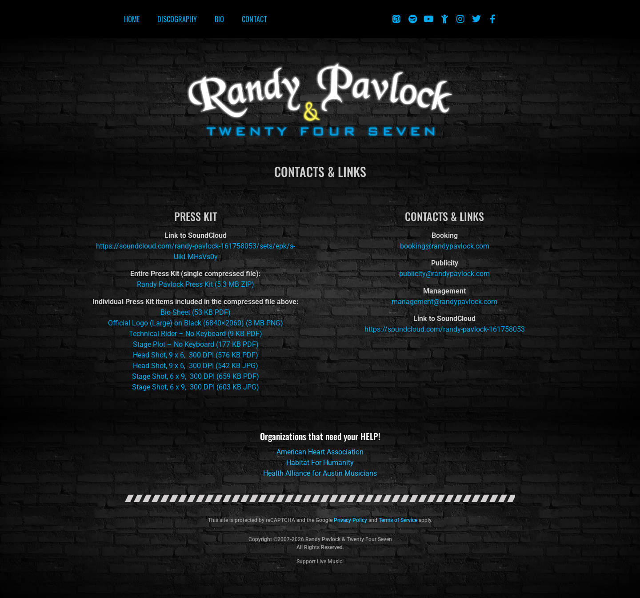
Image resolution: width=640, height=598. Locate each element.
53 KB (203, 312)
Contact (254, 19)
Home (132, 19)
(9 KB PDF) (244, 333)
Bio (219, 19)
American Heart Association (320, 452)
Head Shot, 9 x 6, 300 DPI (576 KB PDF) (195, 355)
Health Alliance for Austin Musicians (320, 473)
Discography (177, 19)
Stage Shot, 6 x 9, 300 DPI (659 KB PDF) (195, 376)
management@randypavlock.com (444, 301)
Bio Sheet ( (177, 312)
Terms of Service (398, 520)
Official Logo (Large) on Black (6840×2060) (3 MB (186, 323)
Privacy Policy (350, 520)
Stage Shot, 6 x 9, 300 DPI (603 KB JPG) (195, 387)
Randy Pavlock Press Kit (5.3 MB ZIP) (195, 284)
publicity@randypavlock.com (444, 273)
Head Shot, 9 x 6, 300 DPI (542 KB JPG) (195, 365)
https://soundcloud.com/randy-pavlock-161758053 (444, 329)
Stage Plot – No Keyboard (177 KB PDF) (196, 344)
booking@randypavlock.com (444, 246)
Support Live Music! (320, 561)
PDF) (222, 312)
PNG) (274, 323)
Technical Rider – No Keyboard (177, 333)
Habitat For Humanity (320, 462)
